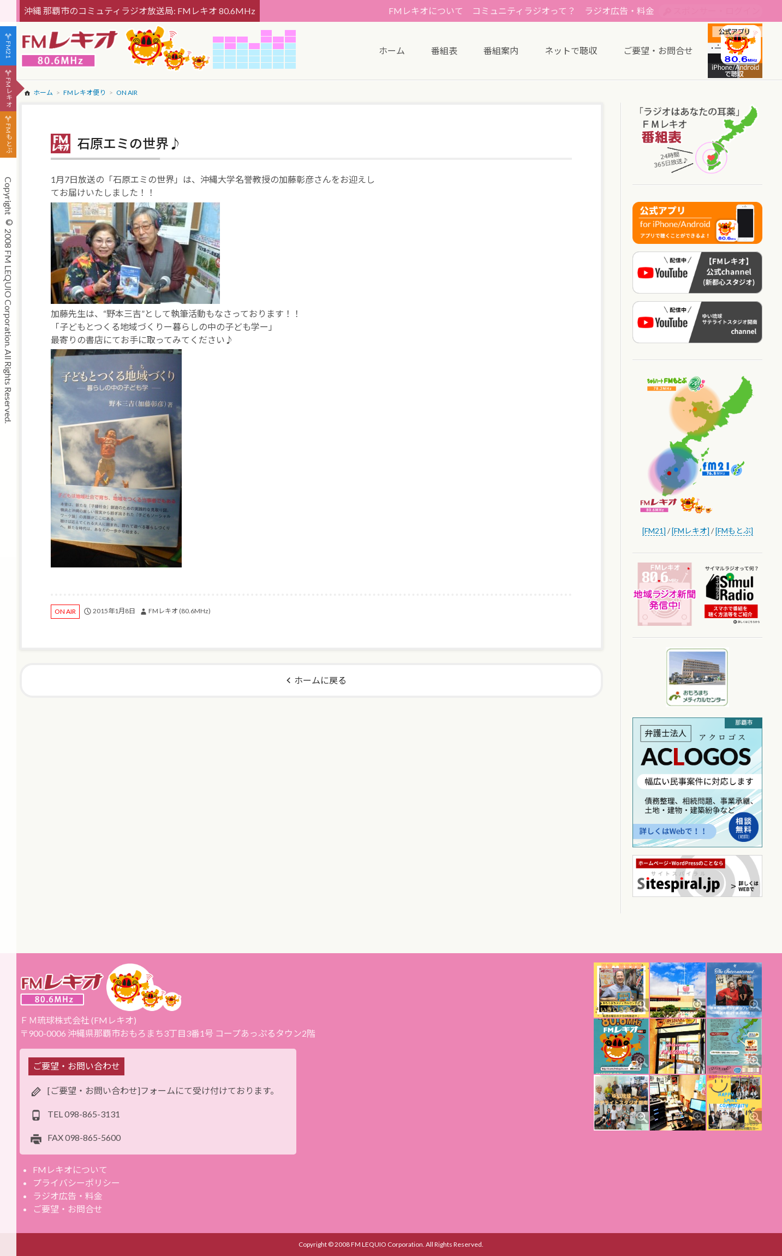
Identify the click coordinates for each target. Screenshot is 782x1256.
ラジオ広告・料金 (619, 10)
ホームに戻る (320, 680)
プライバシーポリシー (76, 1182)
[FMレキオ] (690, 530)
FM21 (8, 49)
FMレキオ (8, 92)
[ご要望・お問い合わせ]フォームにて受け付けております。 (163, 1090)
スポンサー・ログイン (716, 10)
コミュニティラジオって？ (524, 10)
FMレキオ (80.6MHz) (179, 611)
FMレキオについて (426, 10)
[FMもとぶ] (734, 530)
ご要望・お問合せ (68, 1209)
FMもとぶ (8, 138)
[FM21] (654, 530)
